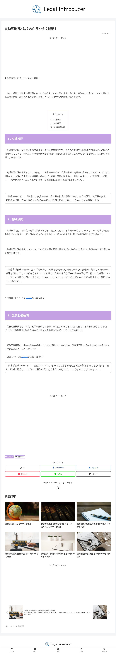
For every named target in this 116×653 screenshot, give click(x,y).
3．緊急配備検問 (58, 127)
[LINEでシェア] (58, 474)
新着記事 (9, 457)
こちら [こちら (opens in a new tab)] (29, 297)
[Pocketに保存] (22, 474)
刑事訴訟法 (19, 457)
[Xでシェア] (22, 467)
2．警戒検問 (56, 123)
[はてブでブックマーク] (93, 467)
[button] (93, 474)
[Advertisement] (58, 56)
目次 (55, 114)
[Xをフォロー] (58, 487)
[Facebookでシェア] (58, 467)
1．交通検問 (56, 120)
